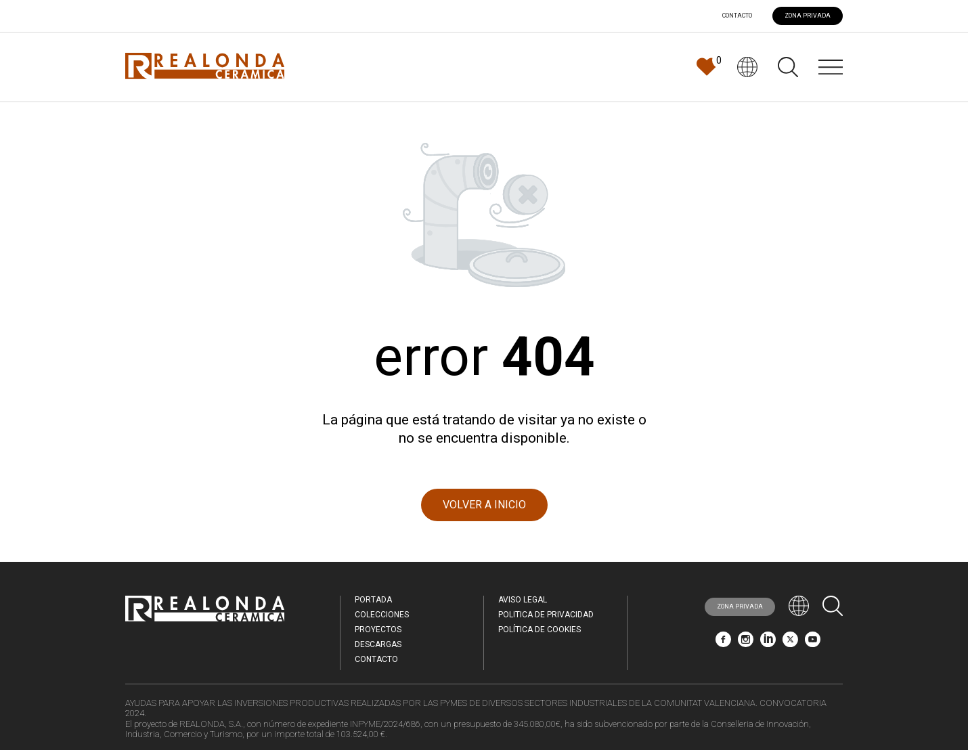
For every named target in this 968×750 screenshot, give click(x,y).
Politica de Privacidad (546, 614)
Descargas (378, 644)
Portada (373, 599)
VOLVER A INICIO (484, 504)
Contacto (737, 16)
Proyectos (378, 629)
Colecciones (382, 614)
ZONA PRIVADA (808, 15)
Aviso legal (522, 599)
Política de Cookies (539, 629)
